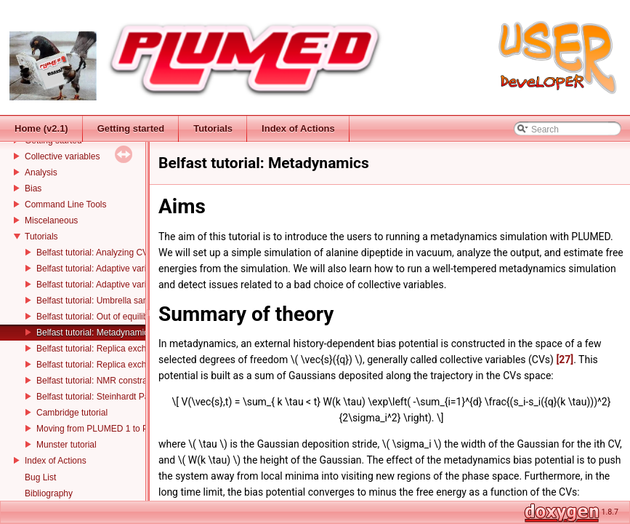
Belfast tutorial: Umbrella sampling (102, 300)
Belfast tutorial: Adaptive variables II (105, 284)
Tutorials (41, 236)
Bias (33, 188)
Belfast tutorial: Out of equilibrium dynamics (120, 316)
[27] (564, 359)
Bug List (40, 477)
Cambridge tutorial (72, 413)
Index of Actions (55, 461)
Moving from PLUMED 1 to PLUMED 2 (111, 429)
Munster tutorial (66, 445)
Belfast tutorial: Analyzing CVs (94, 252)
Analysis (41, 172)
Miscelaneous (51, 220)
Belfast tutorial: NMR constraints (98, 381)
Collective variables (62, 156)
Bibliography (49, 493)
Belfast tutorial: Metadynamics (94, 333)
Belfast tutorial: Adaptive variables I (104, 268)
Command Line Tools (66, 204)
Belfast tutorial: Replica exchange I (103, 349)
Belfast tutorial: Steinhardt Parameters (110, 397)
